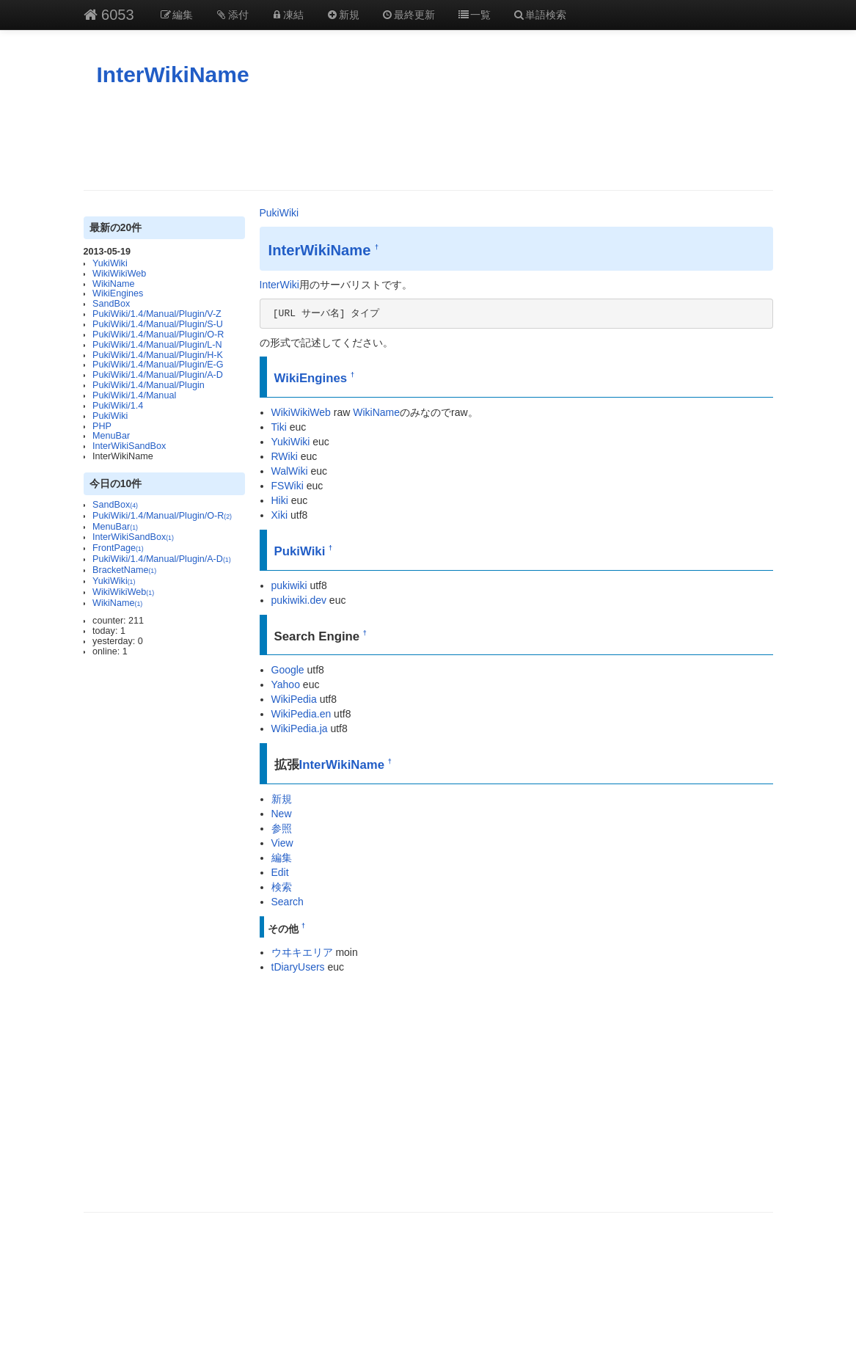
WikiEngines (117, 293)
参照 (281, 828)
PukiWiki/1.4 (117, 406)
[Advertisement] (428, 139)
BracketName (124, 570)
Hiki (279, 500)
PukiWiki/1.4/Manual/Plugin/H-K (157, 355)
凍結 (287, 15)
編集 (177, 15)
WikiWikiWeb (119, 274)
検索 (281, 887)
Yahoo (285, 684)
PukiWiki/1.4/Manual (134, 395)
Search (287, 901)
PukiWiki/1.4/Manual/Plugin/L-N (157, 345)
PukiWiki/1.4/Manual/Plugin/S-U (157, 324)
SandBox (111, 304)
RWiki (284, 456)
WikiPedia (294, 699)
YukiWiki (110, 263)
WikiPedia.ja (299, 728)
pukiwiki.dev (298, 600)
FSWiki (287, 486)
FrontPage (118, 548)
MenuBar (111, 436)
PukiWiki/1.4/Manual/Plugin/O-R (158, 334)
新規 (342, 15)
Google (287, 670)
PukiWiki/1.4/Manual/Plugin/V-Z (157, 314)
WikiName (113, 284)
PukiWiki (110, 416)
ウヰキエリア (302, 952)
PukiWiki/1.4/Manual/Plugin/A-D (157, 375)
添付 (232, 15)
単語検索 (540, 15)
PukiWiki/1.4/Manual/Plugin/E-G (157, 364)
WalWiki (289, 471)
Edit (280, 872)
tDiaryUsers (298, 967)
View (282, 843)
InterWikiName (173, 74)
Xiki (279, 515)
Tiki (279, 427)
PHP (101, 426)
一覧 (474, 15)
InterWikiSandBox (129, 446)
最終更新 (408, 15)
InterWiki (279, 285)
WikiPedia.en (301, 714)
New (281, 813)
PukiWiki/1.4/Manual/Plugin (148, 385)
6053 (109, 15)
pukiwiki (289, 585)
